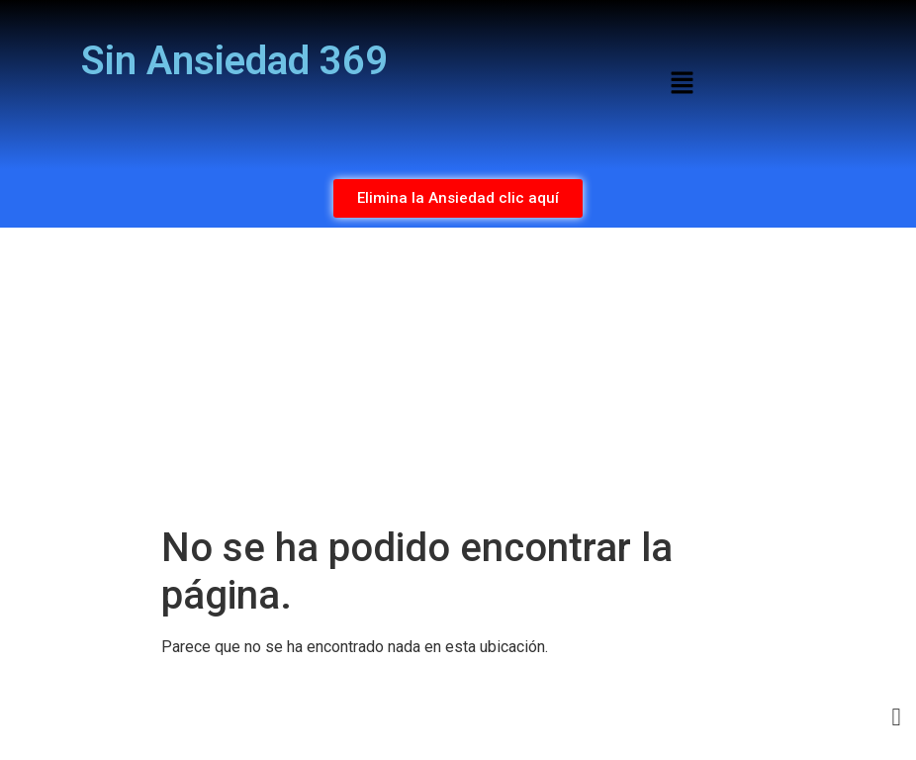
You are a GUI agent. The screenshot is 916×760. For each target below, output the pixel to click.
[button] (681, 84)
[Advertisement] (458, 376)
